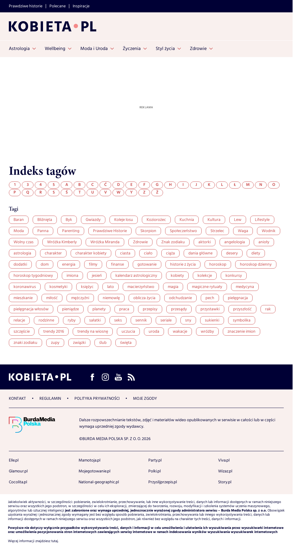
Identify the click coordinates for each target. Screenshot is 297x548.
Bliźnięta (44, 220)
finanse (117, 264)
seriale (166, 320)
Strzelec (217, 231)
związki (79, 343)
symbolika (241, 320)
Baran (19, 220)
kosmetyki (58, 287)
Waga (243, 231)
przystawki (210, 309)
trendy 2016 (53, 331)
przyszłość (242, 309)
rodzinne (46, 320)
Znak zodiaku (173, 242)
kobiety (177, 276)
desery (232, 253)
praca (124, 309)
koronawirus (25, 287)
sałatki (95, 320)
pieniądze (70, 309)
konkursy (233, 276)
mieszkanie (23, 298)
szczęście (22, 331)
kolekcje (205, 276)
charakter (53, 253)
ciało (148, 253)
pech (209, 298)
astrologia (22, 253)
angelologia (234, 242)
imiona (72, 276)
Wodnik (269, 231)
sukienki (212, 320)
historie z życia (183, 264)
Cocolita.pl (18, 482)
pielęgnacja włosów (31, 309)
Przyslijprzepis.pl (162, 482)
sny (188, 320)
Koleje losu (123, 220)
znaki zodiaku (25, 343)
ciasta (125, 253)
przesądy (179, 309)
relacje (19, 320)
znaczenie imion (241, 331)
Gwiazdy (93, 220)
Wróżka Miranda (105, 242)
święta (126, 343)
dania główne (200, 253)
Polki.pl (154, 471)
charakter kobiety (91, 253)
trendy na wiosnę (92, 331)
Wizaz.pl (225, 471)
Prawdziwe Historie (110, 231)
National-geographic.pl (99, 482)
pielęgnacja (238, 298)
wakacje (180, 331)
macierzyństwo (140, 287)
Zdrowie (140, 242)
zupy (55, 343)
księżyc (87, 287)
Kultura (214, 220)
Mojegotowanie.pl (94, 471)
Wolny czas (24, 242)
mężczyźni (80, 298)
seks (118, 320)
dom (45, 264)
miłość (52, 298)
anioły (263, 242)
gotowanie (147, 264)
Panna (43, 231)
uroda (154, 331)
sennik (141, 320)
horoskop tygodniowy (33, 276)
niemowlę (111, 298)
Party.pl (155, 460)
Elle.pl (14, 460)
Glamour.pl (18, 471)
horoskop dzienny (256, 264)
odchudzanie (180, 298)
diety (255, 253)
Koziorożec (156, 220)
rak (268, 309)
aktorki (204, 242)
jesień (97, 276)
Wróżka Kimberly (62, 242)
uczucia (128, 331)
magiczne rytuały (207, 287)
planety (99, 309)
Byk (69, 220)
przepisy (150, 309)
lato (110, 287)
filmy (93, 264)
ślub (103, 343)
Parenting (70, 231)
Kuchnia (187, 220)
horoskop (217, 264)
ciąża (170, 253)
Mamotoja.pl (89, 460)
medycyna (245, 287)
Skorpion (148, 231)
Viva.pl (224, 460)
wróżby (207, 331)
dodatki (20, 264)
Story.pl (224, 482)
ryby (72, 320)
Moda (19, 231)
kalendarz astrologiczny (136, 276)
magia (173, 287)
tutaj (54, 541)
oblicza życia (144, 298)
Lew (237, 220)
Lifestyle (262, 220)
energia (68, 264)
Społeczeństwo (183, 231)
